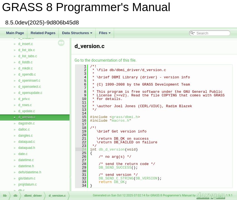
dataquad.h (26, 148)
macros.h (120, 120)
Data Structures (77, 33)
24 (80, 149)
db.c (21, 190)
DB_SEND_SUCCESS (115, 167)
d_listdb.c (25, 62)
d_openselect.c (29, 87)
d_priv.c (24, 99)
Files (105, 33)
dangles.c (25, 136)
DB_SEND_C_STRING (116, 178)
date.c (23, 154)
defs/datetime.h (29, 172)
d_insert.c (25, 44)
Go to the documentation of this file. (106, 60)
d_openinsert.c (29, 80)
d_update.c (26, 111)
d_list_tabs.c (27, 56)
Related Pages (43, 33)
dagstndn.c (26, 123)
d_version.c (26, 117)
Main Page (15, 33)
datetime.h (26, 166)
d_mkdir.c (25, 68)
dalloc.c (24, 129)
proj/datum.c (27, 184)
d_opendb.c (27, 74)
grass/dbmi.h (125, 116)
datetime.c (26, 160)
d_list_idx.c (26, 50)
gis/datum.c (26, 178)
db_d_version (112, 149)
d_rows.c (25, 105)
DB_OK (119, 181)
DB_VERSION (146, 178)
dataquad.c (26, 142)
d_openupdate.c (30, 93)
